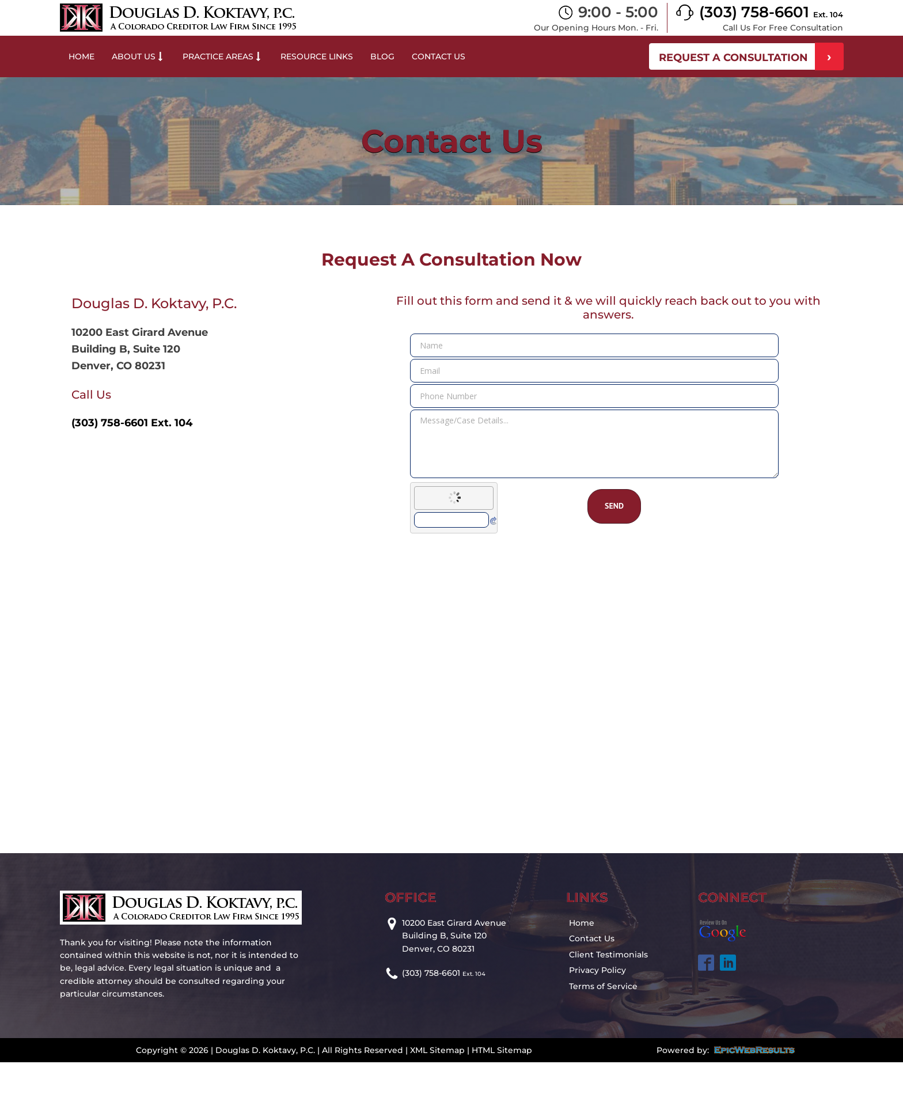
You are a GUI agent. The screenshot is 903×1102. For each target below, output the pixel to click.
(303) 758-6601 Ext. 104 (131, 422)
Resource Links (316, 56)
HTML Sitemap (502, 1050)
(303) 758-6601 (771, 12)
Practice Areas (223, 56)
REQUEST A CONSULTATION (733, 57)
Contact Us (438, 56)
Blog (382, 56)
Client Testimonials (608, 954)
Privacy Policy (597, 970)
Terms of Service (603, 986)
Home (81, 56)
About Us (138, 56)
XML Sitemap (437, 1050)
